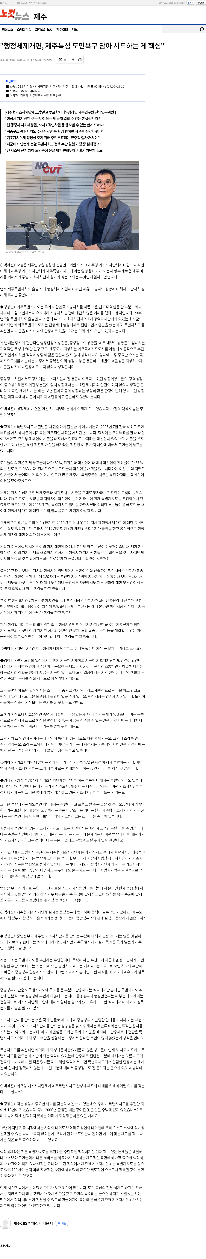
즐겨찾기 (4, 2)
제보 (75, 29)
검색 (201, 29)
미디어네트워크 (36, 2)
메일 (63, 1223)
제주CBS (62, 29)
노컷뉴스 (15, 14)
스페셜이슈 (24, 29)
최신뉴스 (7, 29)
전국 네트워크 (17, 2)
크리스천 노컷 (43, 29)
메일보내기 (28, 59)
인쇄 (80, 59)
